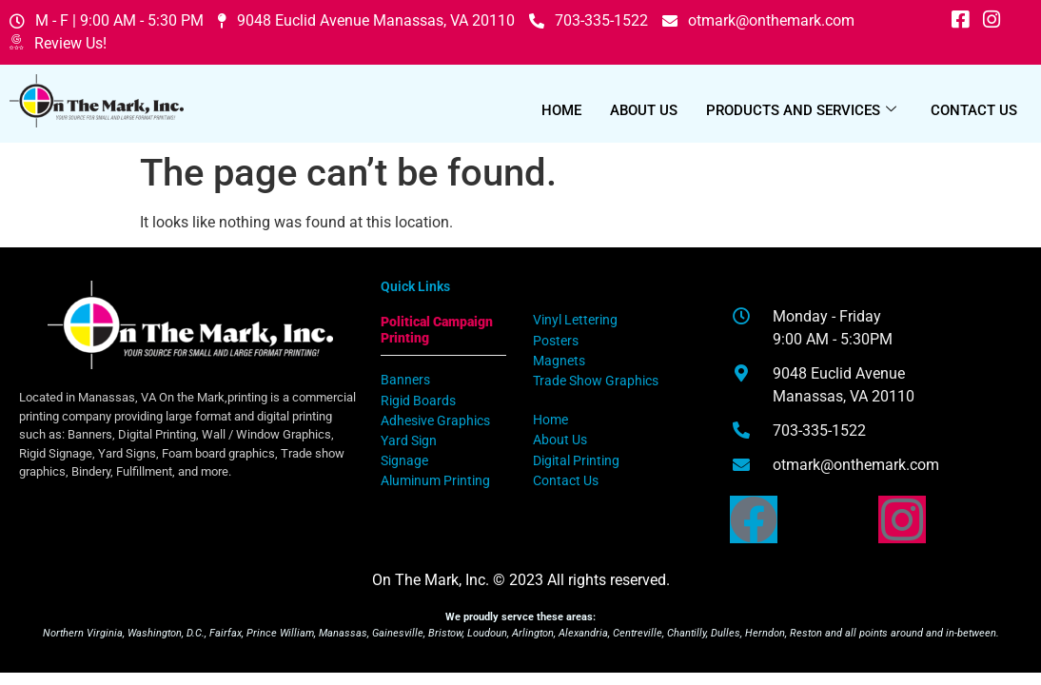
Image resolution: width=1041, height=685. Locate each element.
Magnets (559, 361)
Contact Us (974, 110)
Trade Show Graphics (595, 381)
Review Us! (58, 43)
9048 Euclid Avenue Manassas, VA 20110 (366, 20)
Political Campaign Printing (437, 329)
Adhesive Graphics (435, 421)
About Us (644, 110)
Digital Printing (576, 461)
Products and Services (801, 110)
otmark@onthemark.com (758, 20)
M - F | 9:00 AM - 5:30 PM (107, 20)
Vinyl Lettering (575, 320)
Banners (405, 380)
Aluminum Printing (435, 481)
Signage (404, 461)
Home (561, 110)
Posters (556, 341)
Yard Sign (409, 441)
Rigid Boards (418, 401)
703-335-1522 (588, 20)
